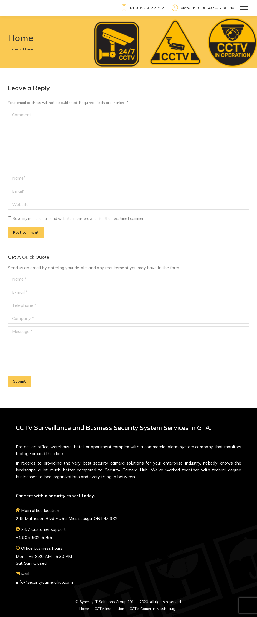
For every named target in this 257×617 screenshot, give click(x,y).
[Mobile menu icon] (244, 8)
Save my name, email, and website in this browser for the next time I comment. (79, 218)
